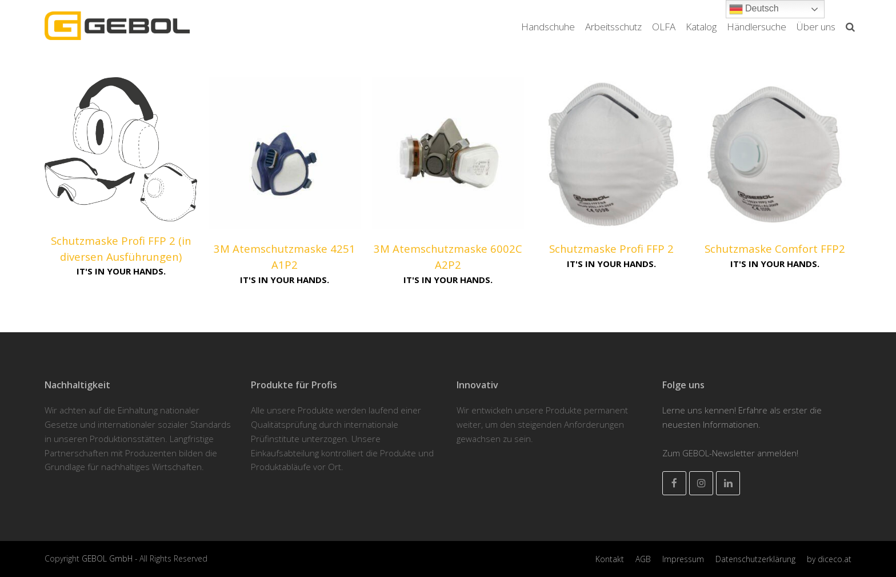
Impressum (683, 559)
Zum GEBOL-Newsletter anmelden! (730, 453)
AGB (643, 559)
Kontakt (609, 559)
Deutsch (754, 9)
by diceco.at (829, 559)
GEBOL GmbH (108, 558)
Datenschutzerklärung (755, 559)
